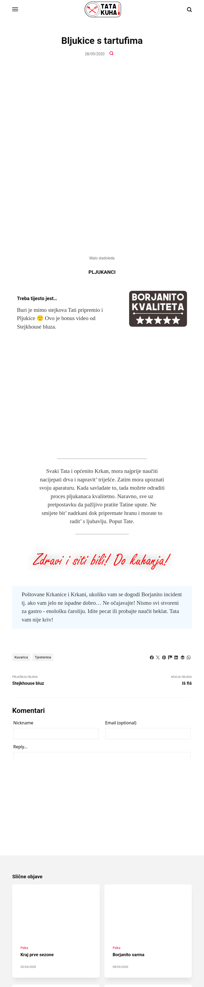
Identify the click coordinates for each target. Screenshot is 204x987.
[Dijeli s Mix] (169, 484)
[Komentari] (111, 54)
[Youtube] (111, 952)
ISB (123, 965)
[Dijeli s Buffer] (182, 484)
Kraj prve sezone (38, 786)
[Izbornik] (15, 9)
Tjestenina (44, 485)
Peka (24, 779)
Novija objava (147, 508)
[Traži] (189, 9)
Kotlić (117, 883)
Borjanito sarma (129, 786)
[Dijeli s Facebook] (149, 484)
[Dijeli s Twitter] (156, 484)
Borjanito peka (35, 889)
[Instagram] (102, 952)
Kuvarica (22, 485)
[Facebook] (92, 952)
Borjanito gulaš (128, 889)
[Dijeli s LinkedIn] (175, 484)
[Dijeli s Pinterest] (162, 484)
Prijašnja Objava (57, 508)
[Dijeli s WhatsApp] (188, 484)
